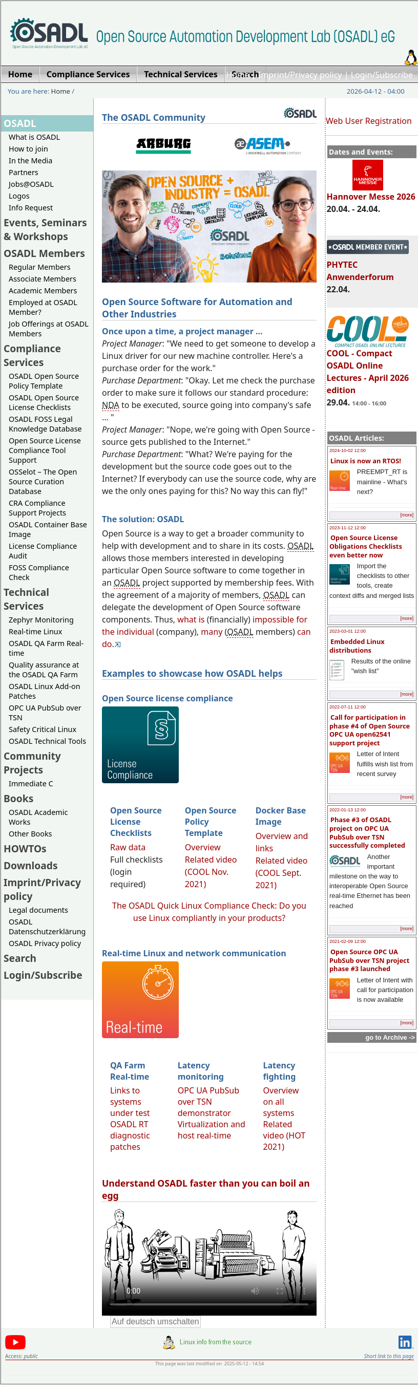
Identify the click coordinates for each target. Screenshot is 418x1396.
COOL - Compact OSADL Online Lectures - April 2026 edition (368, 367)
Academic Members (43, 290)
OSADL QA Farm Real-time (46, 648)
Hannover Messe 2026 (371, 192)
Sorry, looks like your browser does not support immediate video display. (209, 1261)
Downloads (31, 865)
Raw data (127, 847)
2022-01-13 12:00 (347, 809)
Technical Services (26, 599)
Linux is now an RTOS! (365, 460)
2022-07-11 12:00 (347, 707)
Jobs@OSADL (31, 184)
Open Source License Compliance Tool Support (45, 450)
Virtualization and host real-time (211, 1130)
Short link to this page (389, 1356)
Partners (23, 172)
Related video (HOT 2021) (284, 1135)
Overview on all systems (281, 1102)
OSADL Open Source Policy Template (44, 381)
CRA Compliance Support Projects (37, 508)
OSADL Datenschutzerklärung (47, 926)
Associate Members (42, 279)
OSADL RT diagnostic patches (130, 1135)
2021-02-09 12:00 (347, 941)
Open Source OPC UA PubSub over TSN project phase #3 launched (369, 960)
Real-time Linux (35, 631)
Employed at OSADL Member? (43, 307)
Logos (19, 196)
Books (18, 798)
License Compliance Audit (43, 551)
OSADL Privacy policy (45, 943)
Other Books (30, 834)
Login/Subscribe (382, 74)
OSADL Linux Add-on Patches (44, 691)
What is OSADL (34, 137)
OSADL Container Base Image (48, 529)
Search (20, 958)
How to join (28, 149)
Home (237, 74)
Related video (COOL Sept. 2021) (282, 873)
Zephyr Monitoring (41, 620)
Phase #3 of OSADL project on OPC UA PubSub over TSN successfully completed (367, 832)
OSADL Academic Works (38, 817)
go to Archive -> (390, 1037)
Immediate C (31, 783)
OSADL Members (44, 253)
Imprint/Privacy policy (300, 74)
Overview (203, 847)
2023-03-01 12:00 (347, 631)
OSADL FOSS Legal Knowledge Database (45, 424)
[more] (406, 515)
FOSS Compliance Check (39, 572)
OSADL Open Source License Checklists (44, 402)
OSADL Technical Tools (47, 741)
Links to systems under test (130, 1102)
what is (190, 619)
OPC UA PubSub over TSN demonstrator (208, 1102)
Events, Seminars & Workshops (45, 229)
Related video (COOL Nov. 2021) (211, 872)
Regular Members (40, 267)
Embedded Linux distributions (357, 646)
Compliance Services (32, 355)
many (211, 631)
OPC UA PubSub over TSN (45, 712)
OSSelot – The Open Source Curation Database (43, 481)
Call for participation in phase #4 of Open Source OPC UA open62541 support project (369, 730)
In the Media (30, 160)
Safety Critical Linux (42, 729)
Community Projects (32, 763)
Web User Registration (369, 120)
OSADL (20, 123)
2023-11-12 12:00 (347, 527)
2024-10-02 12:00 (347, 450)
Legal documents (38, 910)
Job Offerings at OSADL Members (49, 328)
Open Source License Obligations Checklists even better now (365, 546)
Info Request (31, 207)
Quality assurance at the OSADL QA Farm (44, 669)
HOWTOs (25, 848)
